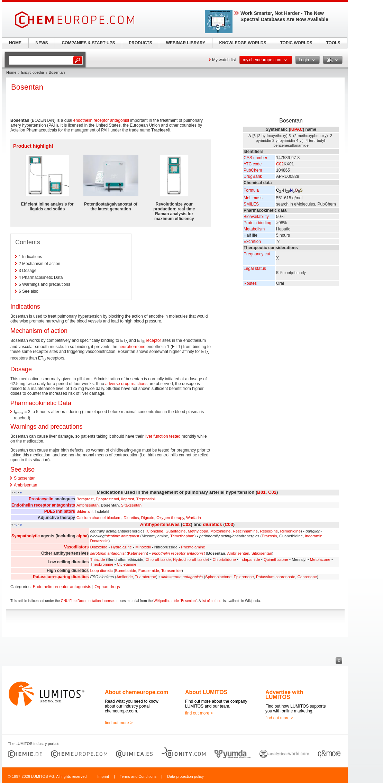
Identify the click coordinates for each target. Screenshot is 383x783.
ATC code (253, 164)
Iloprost (127, 499)
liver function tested (162, 436)
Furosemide (148, 570)
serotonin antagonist (108, 553)
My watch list (224, 59)
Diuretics (131, 518)
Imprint (103, 776)
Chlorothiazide (158, 559)
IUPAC (296, 129)
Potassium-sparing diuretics (61, 576)
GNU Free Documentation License (87, 601)
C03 (229, 524)
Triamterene (145, 577)
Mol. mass (253, 197)
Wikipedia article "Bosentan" (175, 601)
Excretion (252, 241)
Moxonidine (220, 531)
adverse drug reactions (126, 383)
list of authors (212, 601)
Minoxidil (143, 547)
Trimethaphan (182, 536)
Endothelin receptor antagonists (43, 505)
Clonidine (155, 531)
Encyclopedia (32, 72)
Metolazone (320, 559)
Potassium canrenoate (275, 577)
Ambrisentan (25, 485)
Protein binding (257, 222)
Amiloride (124, 577)
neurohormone (131, 346)
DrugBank (253, 176)
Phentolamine (193, 547)
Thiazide (97, 559)
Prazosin (269, 536)
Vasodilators (76, 547)
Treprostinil (146, 499)
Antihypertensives (160, 524)
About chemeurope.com (136, 692)
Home (11, 72)
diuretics (212, 524)
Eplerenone (244, 577)
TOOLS (333, 42)
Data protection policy (185, 776)
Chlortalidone (224, 559)
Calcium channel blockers (98, 518)
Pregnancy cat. (257, 254)
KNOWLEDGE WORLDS (242, 42)
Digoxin (147, 518)
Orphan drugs (107, 586)
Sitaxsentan (25, 478)
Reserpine (269, 531)
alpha (81, 536)
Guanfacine (175, 531)
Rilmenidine (290, 531)
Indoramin (313, 536)
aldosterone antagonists (182, 577)
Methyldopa (198, 531)
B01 (261, 492)
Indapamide (249, 559)
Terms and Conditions (138, 776)
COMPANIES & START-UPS (88, 42)
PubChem (253, 170)
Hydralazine (121, 547)
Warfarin (193, 518)
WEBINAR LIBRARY (186, 42)
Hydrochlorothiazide (190, 559)
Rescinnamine (245, 531)
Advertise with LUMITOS (284, 694)
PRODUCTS (140, 42)
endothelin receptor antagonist (101, 120)
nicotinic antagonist (122, 536)
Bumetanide (125, 570)
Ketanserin (137, 553)
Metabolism (254, 229)
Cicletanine (126, 564)
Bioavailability (256, 216)
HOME (15, 42)
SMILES (251, 204)
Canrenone (307, 577)
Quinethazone (276, 559)
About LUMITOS (206, 692)
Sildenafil (84, 511)
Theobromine (101, 564)
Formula (251, 190)
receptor (153, 340)
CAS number (255, 157)
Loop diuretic (101, 570)
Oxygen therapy (170, 518)
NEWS (42, 42)
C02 (280, 164)
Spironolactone (218, 577)
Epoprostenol (107, 499)
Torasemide (171, 570)
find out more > (119, 722)
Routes (250, 283)
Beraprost (84, 499)
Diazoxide (98, 547)
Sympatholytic (25, 536)
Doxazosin (99, 541)
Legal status (255, 268)
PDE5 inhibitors (59, 511)
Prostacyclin (41, 499)
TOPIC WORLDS (296, 42)
